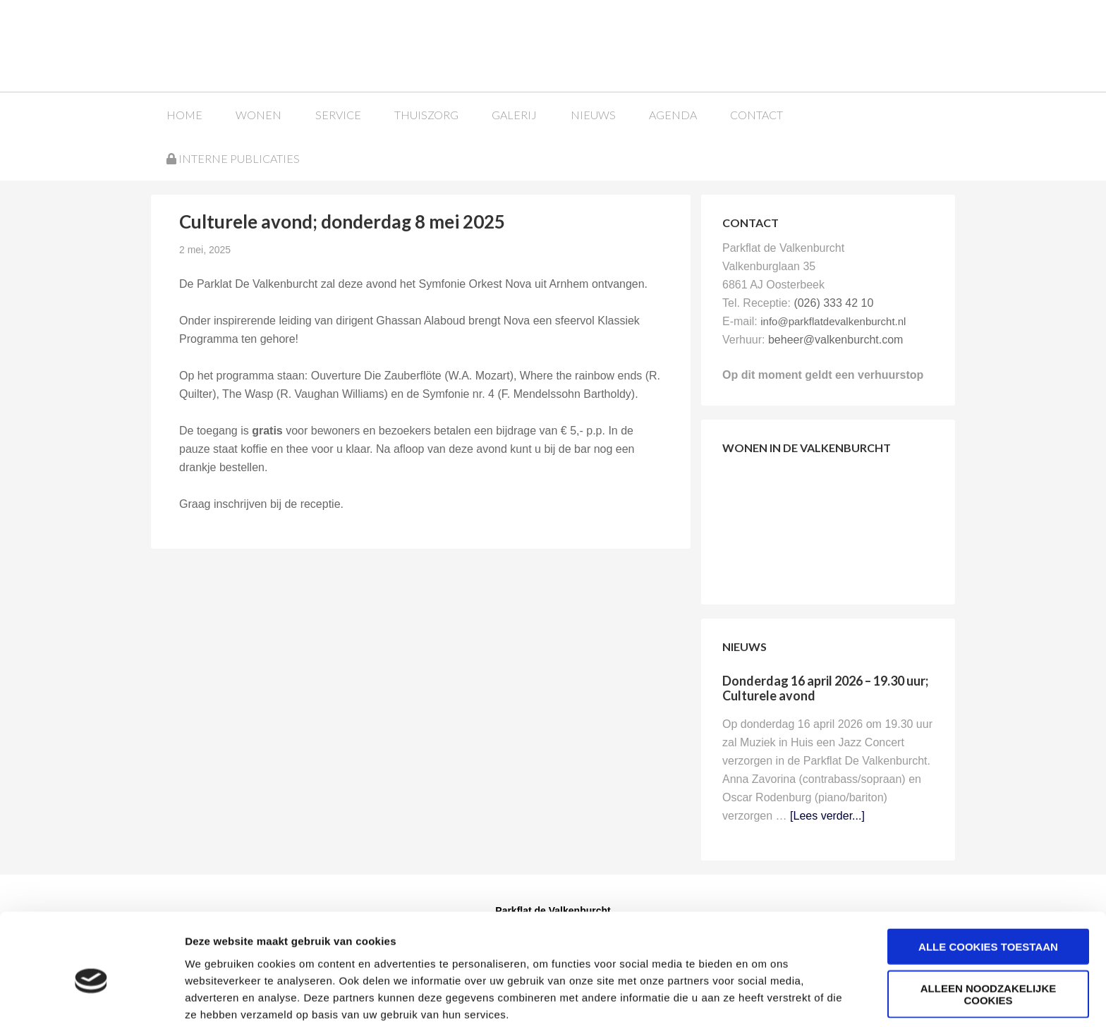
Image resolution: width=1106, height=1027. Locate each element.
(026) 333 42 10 (833, 302)
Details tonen (762, 999)
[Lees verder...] (827, 815)
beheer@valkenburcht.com (835, 339)
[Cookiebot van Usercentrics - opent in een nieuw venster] (91, 999)
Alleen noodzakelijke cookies (988, 934)
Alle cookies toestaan (988, 886)
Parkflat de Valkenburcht (259, 44)
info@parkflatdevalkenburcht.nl (833, 321)
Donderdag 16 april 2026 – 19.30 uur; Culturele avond (825, 687)
